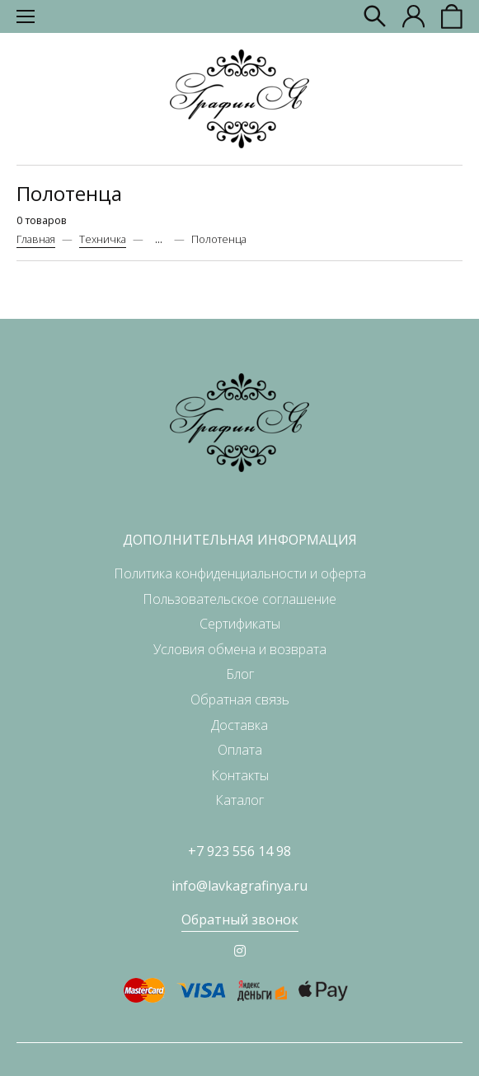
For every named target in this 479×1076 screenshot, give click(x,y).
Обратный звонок (239, 919)
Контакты (240, 775)
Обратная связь (239, 699)
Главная (35, 239)
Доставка (239, 725)
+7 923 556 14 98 (239, 851)
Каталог (239, 800)
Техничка (102, 239)
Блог (240, 674)
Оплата (240, 750)
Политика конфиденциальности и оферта (240, 573)
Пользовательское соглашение (239, 599)
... (158, 239)
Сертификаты (240, 624)
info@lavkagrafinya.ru (239, 886)
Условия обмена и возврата (239, 649)
